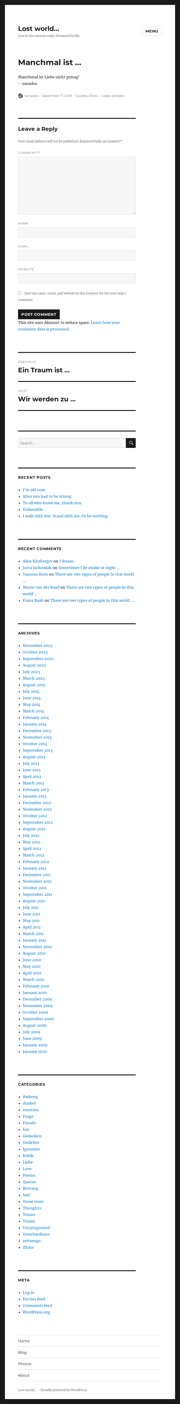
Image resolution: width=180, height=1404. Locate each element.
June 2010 (32, 960)
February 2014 (36, 717)
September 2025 (38, 658)
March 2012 (33, 855)
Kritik (28, 1155)
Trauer (29, 1214)
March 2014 (33, 711)
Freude (29, 1123)
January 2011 (34, 940)
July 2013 (31, 763)
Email (23, 246)
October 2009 (35, 1012)
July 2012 (31, 835)
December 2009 (37, 999)
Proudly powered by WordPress (64, 1390)
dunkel (29, 1103)
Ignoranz (31, 1149)
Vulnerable (33, 509)
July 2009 (31, 1032)
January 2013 (34, 796)
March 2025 (34, 678)
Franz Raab (33, 600)
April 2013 (32, 776)
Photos (24, 1364)
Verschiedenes (36, 1234)
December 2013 (37, 730)
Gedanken (32, 1136)
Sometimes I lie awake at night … (89, 567)
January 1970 (35, 1051)
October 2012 (35, 815)
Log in (28, 1292)
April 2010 (32, 973)
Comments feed (37, 1305)
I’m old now (34, 489)
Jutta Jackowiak (37, 567)
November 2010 (37, 946)
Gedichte (31, 1142)
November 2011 (37, 881)
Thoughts (32, 1208)
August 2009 (34, 1025)
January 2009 (35, 1045)
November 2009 (38, 1005)
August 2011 (34, 901)
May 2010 (31, 966)
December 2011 (36, 874)
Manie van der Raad (41, 587)
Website (26, 269)
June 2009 (32, 1038)
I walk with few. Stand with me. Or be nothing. (66, 516)
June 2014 (32, 698)
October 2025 (35, 652)
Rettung (30, 1188)
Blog (22, 1352)
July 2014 (31, 691)
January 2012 (35, 868)
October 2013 (35, 743)
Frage (28, 1116)
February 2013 (36, 789)
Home (24, 1341)
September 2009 (38, 1018)
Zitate (93, 96)
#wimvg (30, 1096)
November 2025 (37, 645)
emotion (31, 1109)
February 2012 (36, 861)
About (24, 1375)
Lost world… (38, 29)
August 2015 (34, 684)
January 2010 (35, 992)
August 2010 (34, 953)
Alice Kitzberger (37, 561)
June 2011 (31, 914)
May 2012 (31, 842)
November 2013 (37, 737)
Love (27, 1168)
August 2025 (34, 665)
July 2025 (31, 671)
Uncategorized (36, 1227)
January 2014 (35, 724)
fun (26, 1129)
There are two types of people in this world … (92, 600)
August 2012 (34, 829)
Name (23, 223)
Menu (152, 31)
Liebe (106, 96)
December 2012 (37, 802)
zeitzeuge (32, 1240)
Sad (26, 1195)
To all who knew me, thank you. (52, 503)
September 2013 (37, 750)
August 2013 (34, 757)
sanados (118, 96)
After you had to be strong (47, 496)
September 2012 (38, 822)
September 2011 (37, 894)
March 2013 (33, 783)
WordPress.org (36, 1312)
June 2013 (32, 770)
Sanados (31, 96)
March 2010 (33, 979)
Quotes (81, 96)
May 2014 (31, 704)
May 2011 (31, 920)
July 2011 (31, 907)
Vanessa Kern (35, 574)
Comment (28, 153)
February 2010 (36, 986)
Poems (29, 1175)
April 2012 (32, 848)
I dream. (67, 561)
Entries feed (34, 1299)
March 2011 (33, 933)
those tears (33, 1201)
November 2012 (37, 809)
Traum (29, 1221)
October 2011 (34, 887)
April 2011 (32, 927)
